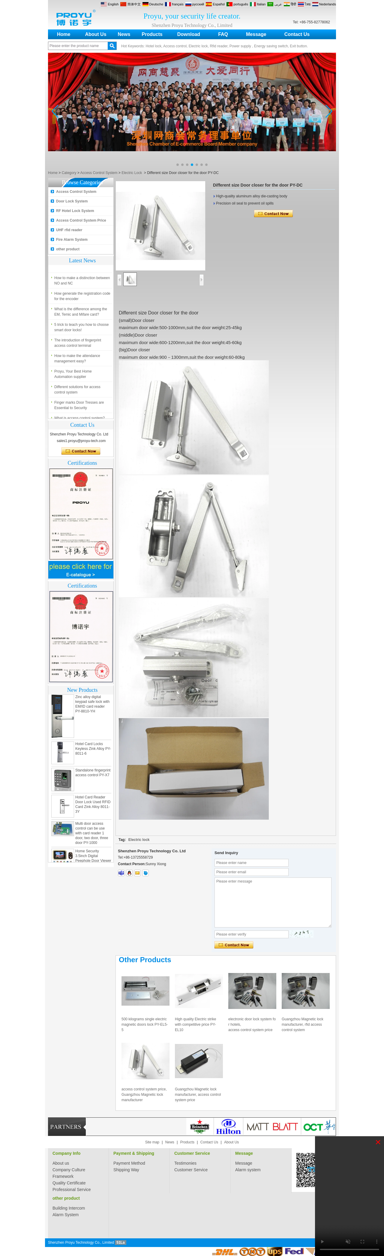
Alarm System (65, 1214)
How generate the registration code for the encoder (82, 297)
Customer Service (192, 1153)
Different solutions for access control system (77, 391)
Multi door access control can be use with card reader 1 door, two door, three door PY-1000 (91, 834)
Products (152, 34)
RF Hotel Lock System (75, 211)
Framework (63, 1176)
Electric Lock (132, 173)
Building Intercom (68, 1208)
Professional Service (71, 1189)
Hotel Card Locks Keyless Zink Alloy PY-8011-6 (93, 750)
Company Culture (68, 1169)
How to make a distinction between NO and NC (82, 282)
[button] (177, 165)
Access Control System (98, 173)
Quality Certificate (69, 1183)
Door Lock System (72, 201)
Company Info (66, 1153)
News (124, 34)
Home (63, 34)
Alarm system (248, 1169)
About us (60, 1163)
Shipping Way (126, 1169)
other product (68, 249)
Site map (152, 1142)
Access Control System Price (81, 220)
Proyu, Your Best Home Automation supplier (73, 375)
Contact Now (81, 451)
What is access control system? (79, 264)
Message (256, 34)
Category (69, 173)
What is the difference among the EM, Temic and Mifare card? (80, 313)
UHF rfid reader (69, 230)
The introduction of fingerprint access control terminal (77, 344)
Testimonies (185, 1163)
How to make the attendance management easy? (77, 360)
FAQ (223, 34)
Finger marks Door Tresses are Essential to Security (79, 406)
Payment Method (129, 1163)
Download (188, 34)
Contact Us (297, 34)
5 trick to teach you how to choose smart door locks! (81, 329)
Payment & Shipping (133, 1153)
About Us (95, 34)
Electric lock (139, 840)
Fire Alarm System (72, 239)
